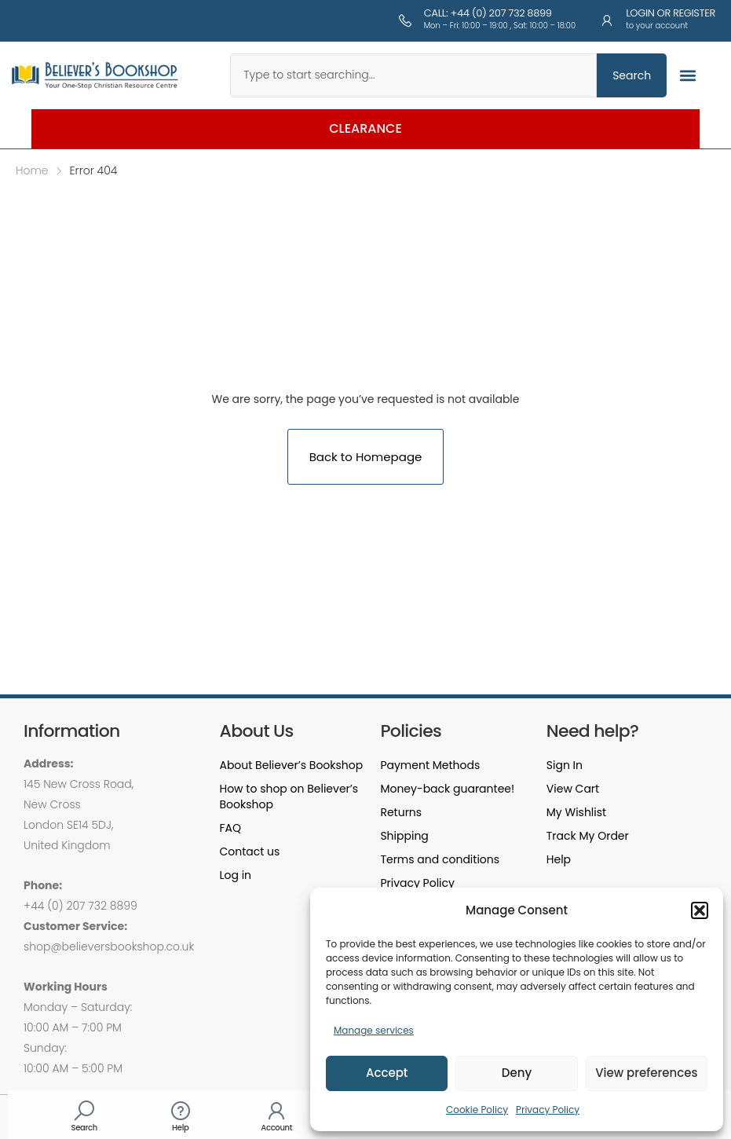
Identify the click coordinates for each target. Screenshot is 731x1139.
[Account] (276, 1110)
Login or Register (670, 12)
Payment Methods (430, 765)
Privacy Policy (547, 1109)
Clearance (365, 128)
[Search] (84, 1110)
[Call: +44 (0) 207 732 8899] (405, 20)
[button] (699, 910)
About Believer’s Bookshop (291, 765)
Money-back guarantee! (447, 789)
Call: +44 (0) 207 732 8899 (488, 12)
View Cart (572, 789)
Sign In (564, 765)
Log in (235, 875)
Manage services (374, 1030)
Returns (401, 812)
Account (276, 1128)
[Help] (180, 1110)
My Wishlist (576, 812)
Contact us (249, 851)
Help (180, 1128)
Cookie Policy (477, 1109)
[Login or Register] (607, 20)
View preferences (646, 1072)
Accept (387, 1072)
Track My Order (587, 836)
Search (84, 1128)
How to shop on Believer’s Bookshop (288, 796)
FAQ (230, 828)
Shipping (404, 836)
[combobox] (413, 75)
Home (32, 170)
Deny (517, 1072)
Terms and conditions (439, 859)
